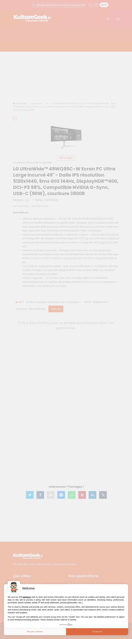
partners (27, 597)
